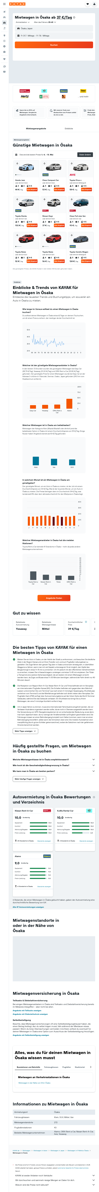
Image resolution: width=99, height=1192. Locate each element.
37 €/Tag (64, 17)
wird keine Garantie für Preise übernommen (73, 1168)
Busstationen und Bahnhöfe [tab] (28, 1067)
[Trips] (4, 59)
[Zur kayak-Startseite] (17, 4)
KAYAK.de (16, 1150)
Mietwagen (26, 1150)
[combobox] (23, 22)
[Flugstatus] (4, 40)
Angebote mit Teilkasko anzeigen (27, 1010)
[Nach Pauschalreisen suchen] (4, 28)
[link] (54, 598)
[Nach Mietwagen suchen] (4, 22)
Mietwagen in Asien (40, 1150)
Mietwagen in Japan (57, 1150)
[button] (4, 4)
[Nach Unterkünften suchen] (4, 17)
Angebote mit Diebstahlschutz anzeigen (30, 1014)
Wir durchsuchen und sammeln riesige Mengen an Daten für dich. (55, 1180)
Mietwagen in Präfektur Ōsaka (78, 1150)
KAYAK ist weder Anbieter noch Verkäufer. (55, 1175)
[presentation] (74, 17)
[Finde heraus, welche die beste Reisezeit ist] (4, 46)
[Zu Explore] (4, 35)
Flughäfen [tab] (66, 1067)
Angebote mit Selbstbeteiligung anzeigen (31, 1035)
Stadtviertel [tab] (80, 1067)
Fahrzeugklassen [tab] (51, 1067)
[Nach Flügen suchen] (4, 11)
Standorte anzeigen (44, 841)
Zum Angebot (32, 189)
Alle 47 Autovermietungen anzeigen (28, 907)
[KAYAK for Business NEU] (4, 51)
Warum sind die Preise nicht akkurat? (55, 1184)
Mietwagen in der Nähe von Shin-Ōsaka (34, 1083)
